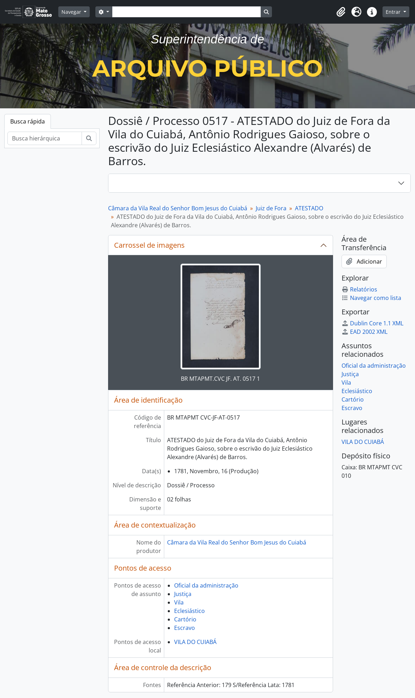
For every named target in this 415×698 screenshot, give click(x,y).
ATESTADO (309, 208)
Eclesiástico (189, 611)
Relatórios (359, 289)
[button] (341, 12)
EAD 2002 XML (364, 332)
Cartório (185, 619)
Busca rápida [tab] (27, 121)
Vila (179, 602)
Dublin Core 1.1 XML (372, 323)
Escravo (184, 628)
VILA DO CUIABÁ (195, 642)
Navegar (72, 11)
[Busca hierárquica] (44, 138)
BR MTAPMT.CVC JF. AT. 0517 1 (220, 379)
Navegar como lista (371, 298)
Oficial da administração (206, 585)
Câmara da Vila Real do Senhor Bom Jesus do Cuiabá (177, 208)
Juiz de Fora (271, 208)
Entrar (394, 11)
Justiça (182, 594)
